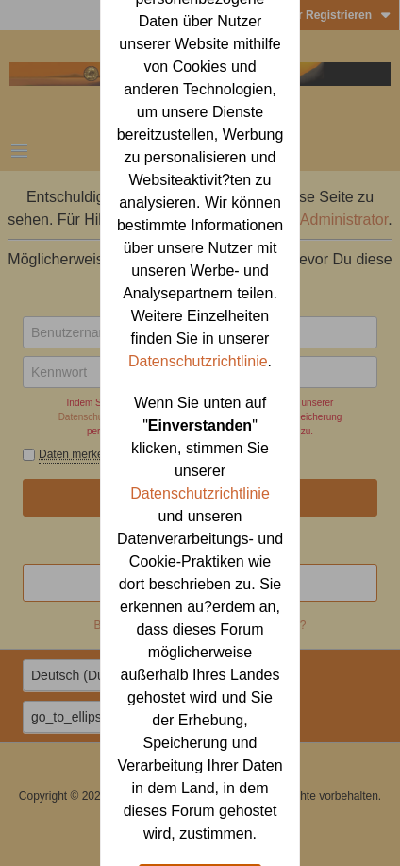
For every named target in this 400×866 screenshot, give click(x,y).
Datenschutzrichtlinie (198, 361)
